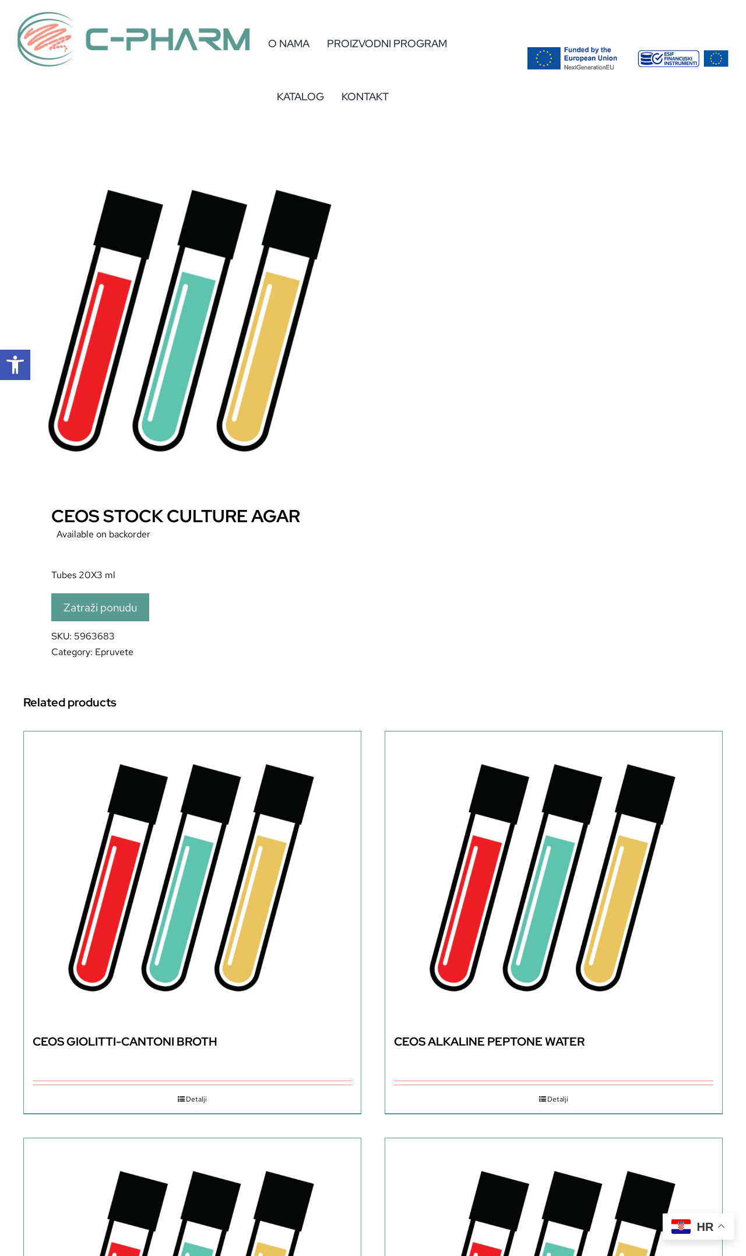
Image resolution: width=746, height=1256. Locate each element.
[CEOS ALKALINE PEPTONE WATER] (553, 877)
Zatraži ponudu (100, 607)
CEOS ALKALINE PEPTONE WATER (489, 1041)
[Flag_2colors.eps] (572, 51)
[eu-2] (683, 54)
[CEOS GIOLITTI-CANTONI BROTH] (192, 877)
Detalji (196, 1099)
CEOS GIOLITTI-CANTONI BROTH (125, 1041)
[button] (15, 365)
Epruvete (114, 652)
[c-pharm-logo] (134, 16)
